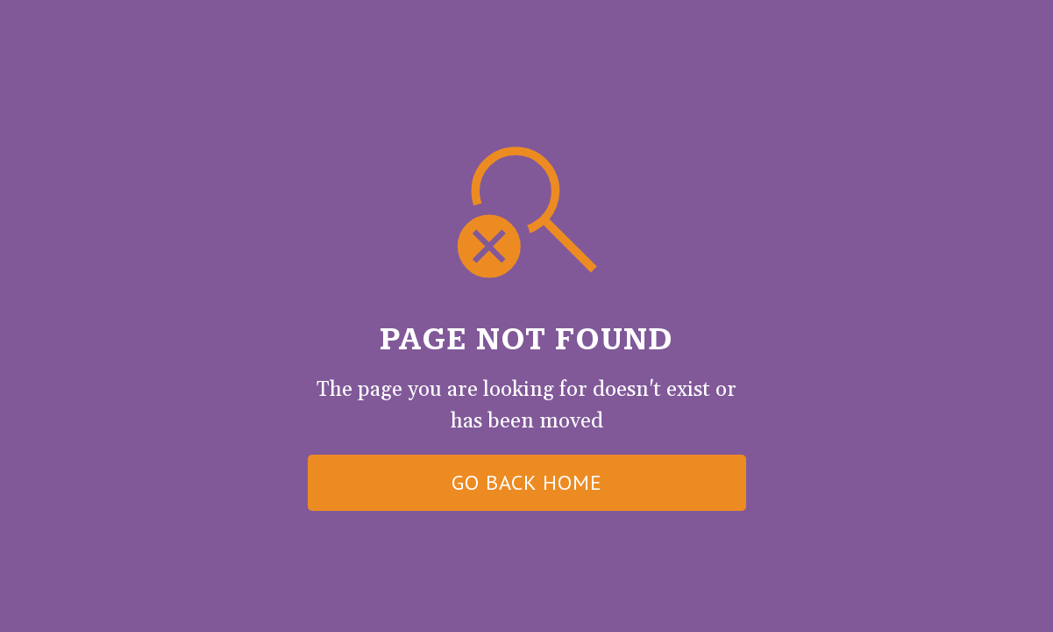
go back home (527, 482)
